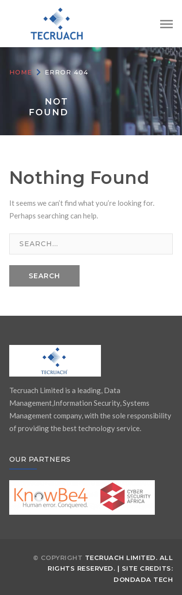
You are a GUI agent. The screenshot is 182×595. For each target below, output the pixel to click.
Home (20, 72)
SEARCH (44, 275)
